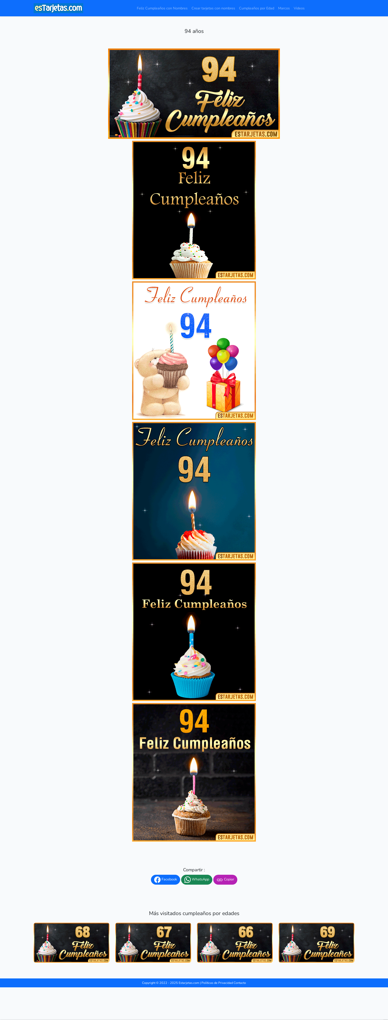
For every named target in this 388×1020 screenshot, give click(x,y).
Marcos (284, 8)
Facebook (165, 879)
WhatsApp (196, 879)
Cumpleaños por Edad (256, 8)
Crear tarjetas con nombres (213, 8)
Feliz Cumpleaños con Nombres (162, 8)
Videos (299, 8)
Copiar (225, 879)
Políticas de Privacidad (217, 983)
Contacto (240, 983)
